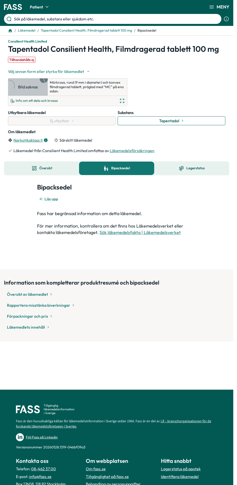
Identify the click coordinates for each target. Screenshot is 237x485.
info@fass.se (40, 476)
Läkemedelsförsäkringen (132, 150)
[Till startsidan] (10, 30)
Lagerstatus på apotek (181, 468)
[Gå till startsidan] (13, 7)
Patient (40, 7)
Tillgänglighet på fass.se (107, 476)
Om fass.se (96, 468)
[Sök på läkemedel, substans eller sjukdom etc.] (116, 19)
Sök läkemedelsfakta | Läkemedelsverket (140, 232)
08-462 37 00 (43, 468)
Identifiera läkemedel (180, 476)
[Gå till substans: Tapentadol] (171, 120)
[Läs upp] (49, 198)
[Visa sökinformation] (226, 19)
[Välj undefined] (49, 71)
